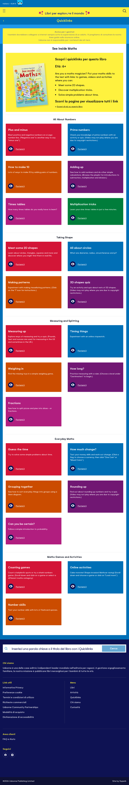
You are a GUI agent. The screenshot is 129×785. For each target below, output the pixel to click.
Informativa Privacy (13, 687)
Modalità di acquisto (13, 711)
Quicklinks (64, 20)
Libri (72, 687)
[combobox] (64, 648)
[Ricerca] (124, 10)
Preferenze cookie (12, 692)
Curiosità (75, 707)
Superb (123, 781)
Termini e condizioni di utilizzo (18, 697)
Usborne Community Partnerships (20, 707)
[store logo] (64, 13)
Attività (74, 692)
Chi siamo (75, 702)
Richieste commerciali (14, 702)
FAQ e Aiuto (9, 738)
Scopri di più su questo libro (70, 106)
